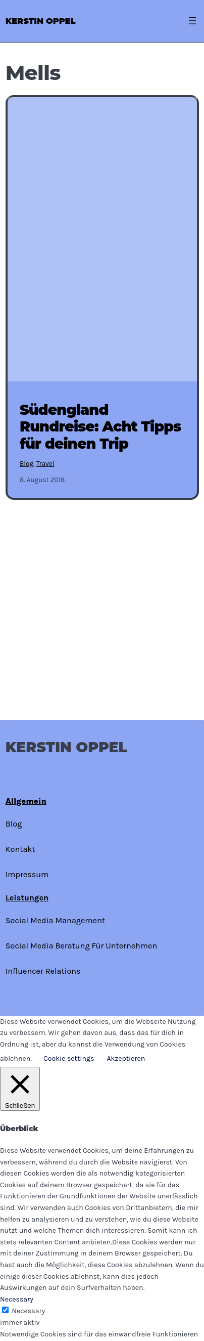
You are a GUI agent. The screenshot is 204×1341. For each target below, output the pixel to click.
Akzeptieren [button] (126, 1058)
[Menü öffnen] (192, 21)
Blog (26, 463)
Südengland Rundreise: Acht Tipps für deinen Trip (100, 426)
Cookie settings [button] (68, 1058)
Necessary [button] (16, 1299)
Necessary (28, 1311)
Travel (45, 463)
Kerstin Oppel (41, 21)
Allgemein (26, 801)
